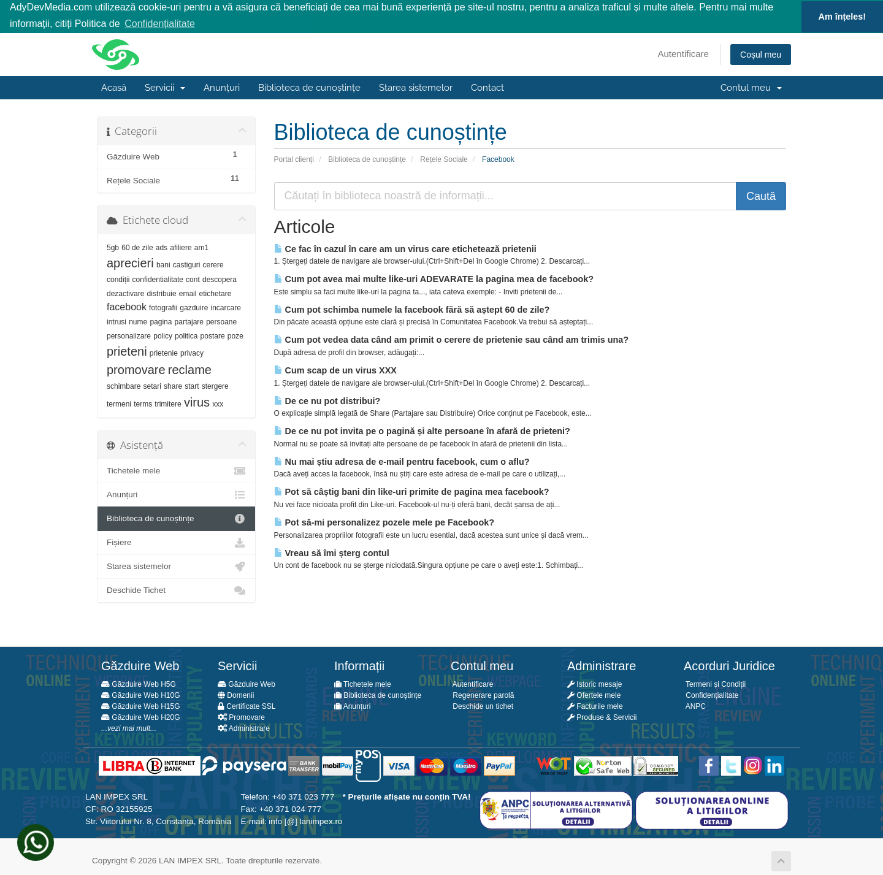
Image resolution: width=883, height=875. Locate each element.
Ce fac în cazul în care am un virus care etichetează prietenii (405, 248)
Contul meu (751, 87)
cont (193, 279)
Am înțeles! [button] (842, 16)
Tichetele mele (176, 470)
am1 (201, 247)
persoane (221, 321)
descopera (219, 279)
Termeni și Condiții (715, 683)
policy (162, 335)
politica (186, 335)
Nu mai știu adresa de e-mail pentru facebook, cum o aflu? (402, 461)
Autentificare (683, 53)
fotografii (163, 307)
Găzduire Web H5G (138, 683)
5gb (113, 247)
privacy (192, 352)
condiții (118, 279)
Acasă (113, 87)
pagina (161, 321)
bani (163, 264)
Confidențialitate (711, 694)
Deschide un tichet (482, 705)
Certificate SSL (246, 705)
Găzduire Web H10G (140, 694)
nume (138, 321)
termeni (119, 403)
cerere (213, 264)
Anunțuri (222, 87)
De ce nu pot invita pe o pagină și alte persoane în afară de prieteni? (422, 430)
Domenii (236, 694)
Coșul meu (760, 54)
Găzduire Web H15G (140, 705)
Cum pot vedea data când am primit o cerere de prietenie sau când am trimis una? (451, 339)
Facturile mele (595, 705)
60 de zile (137, 247)
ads (161, 247)
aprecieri (130, 262)
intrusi (116, 321)
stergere (215, 385)
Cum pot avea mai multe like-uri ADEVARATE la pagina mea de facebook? (434, 278)
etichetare (215, 293)
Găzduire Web (246, 683)
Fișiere (176, 542)
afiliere (180, 247)
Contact (487, 87)
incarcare (226, 307)
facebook (127, 306)
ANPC (695, 705)
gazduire (194, 307)
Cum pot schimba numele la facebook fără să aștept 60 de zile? (412, 308)
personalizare (129, 335)
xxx (217, 403)
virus (197, 401)
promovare (136, 369)
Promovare (241, 717)
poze (235, 335)
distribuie (162, 293)
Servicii (165, 87)
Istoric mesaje (594, 683)
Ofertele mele (594, 694)
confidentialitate (157, 279)
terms (143, 403)
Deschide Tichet (176, 590)
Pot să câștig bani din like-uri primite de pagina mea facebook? (411, 491)
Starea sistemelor (416, 87)
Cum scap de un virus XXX (335, 370)
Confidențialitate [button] (159, 23)
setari (152, 385)
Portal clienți (294, 158)
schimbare (123, 385)
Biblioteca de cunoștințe (309, 87)
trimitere (168, 403)
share (173, 385)
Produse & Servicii (601, 717)
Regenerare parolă (482, 694)
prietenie (164, 352)
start (192, 385)
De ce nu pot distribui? (327, 400)
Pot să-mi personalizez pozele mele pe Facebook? (384, 522)
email (188, 293)
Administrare (244, 728)
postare (213, 335)
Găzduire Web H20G (140, 717)
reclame (190, 369)
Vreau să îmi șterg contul (331, 552)
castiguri (187, 264)
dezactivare (125, 293)
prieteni (127, 350)
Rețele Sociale (443, 158)
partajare (189, 321)
